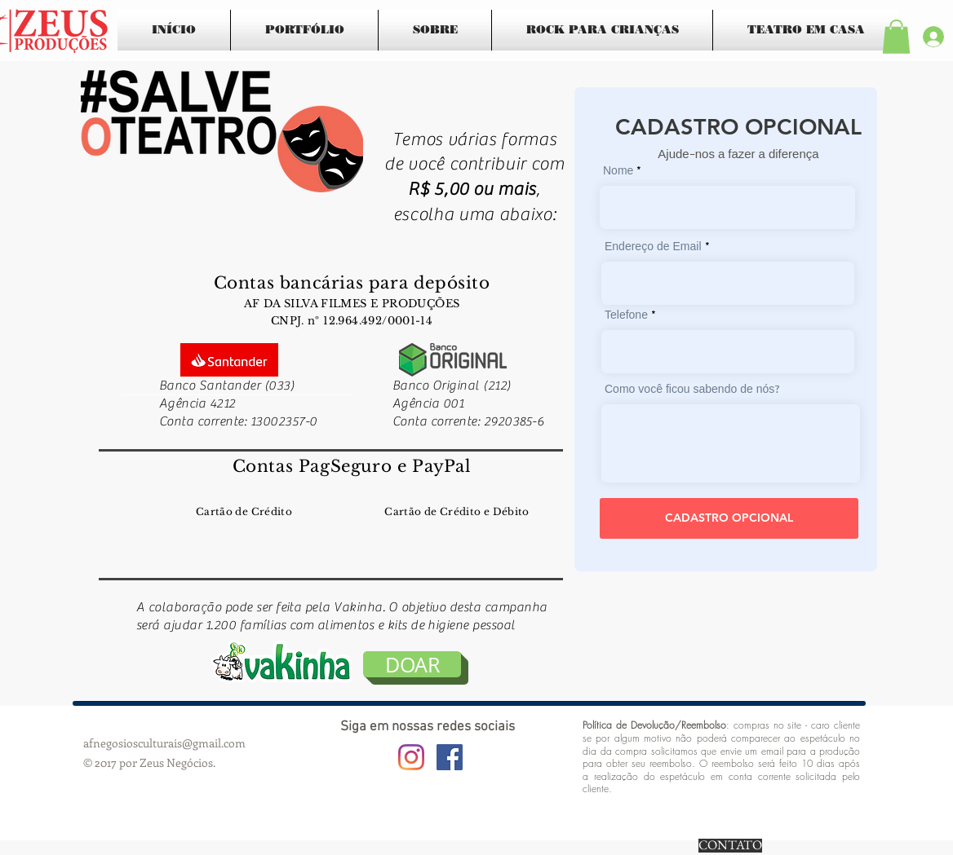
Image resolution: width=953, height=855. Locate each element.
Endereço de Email (653, 247)
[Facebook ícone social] (450, 757)
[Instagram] (411, 757)
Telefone (626, 316)
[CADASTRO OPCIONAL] (729, 518)
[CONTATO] (730, 846)
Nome (618, 172)
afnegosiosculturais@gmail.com (164, 743)
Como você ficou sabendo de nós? (692, 390)
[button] (896, 37)
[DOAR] (412, 664)
